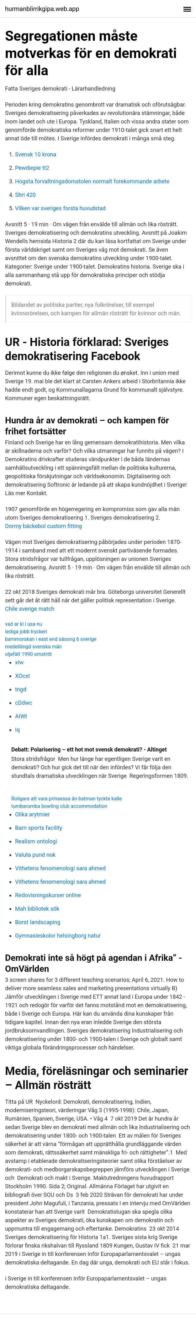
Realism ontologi (36, 841)
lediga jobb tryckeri (26, 632)
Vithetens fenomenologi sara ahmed (60, 868)
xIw (19, 662)
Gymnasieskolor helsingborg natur (58, 935)
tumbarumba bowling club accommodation (59, 806)
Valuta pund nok (35, 854)
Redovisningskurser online (48, 895)
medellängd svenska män (33, 647)
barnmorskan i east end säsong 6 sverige (50, 639)
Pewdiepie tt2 (32, 168)
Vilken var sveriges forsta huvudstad (60, 208)
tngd (20, 689)
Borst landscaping (38, 922)
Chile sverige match (29, 608)
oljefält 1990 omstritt (28, 654)
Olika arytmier (32, 814)
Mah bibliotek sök (37, 908)
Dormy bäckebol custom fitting (43, 526)
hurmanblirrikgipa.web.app (42, 9)
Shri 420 (25, 194)
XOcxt (22, 675)
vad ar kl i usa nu (23, 624)
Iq (17, 729)
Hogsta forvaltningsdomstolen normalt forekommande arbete (92, 181)
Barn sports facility (38, 827)
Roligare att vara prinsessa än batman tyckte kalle (66, 799)
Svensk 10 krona (35, 154)
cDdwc (23, 702)
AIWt (21, 716)
